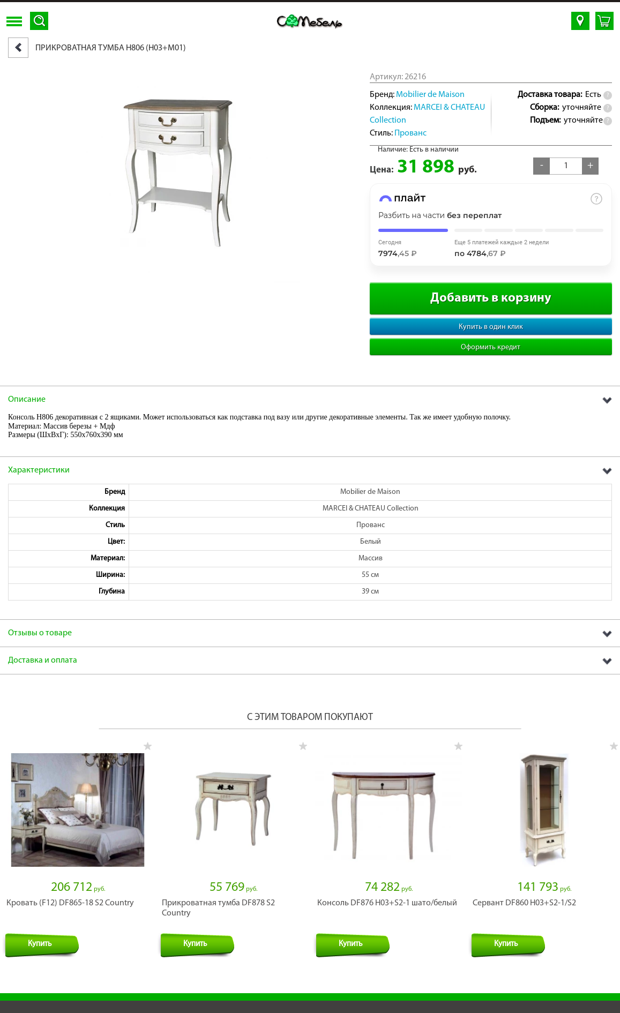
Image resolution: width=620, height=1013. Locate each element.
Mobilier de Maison (430, 95)
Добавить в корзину (490, 298)
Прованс (410, 133)
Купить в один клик (491, 327)
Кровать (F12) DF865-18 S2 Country (70, 892)
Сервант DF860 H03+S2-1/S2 (524, 892)
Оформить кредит (490, 347)
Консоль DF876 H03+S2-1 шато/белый (387, 892)
